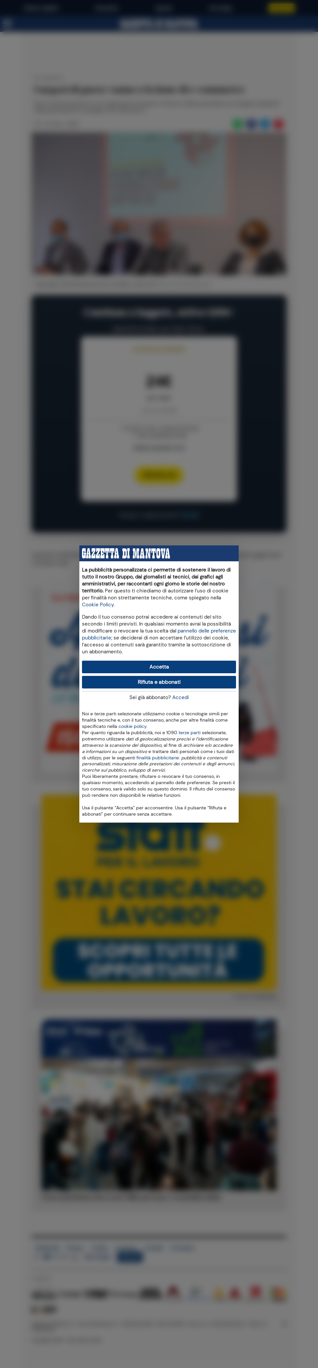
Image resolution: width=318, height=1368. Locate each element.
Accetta (159, 666)
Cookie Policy (98, 604)
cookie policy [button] (132, 726)
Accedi (180, 697)
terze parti (189, 732)
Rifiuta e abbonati (159, 682)
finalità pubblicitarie (157, 757)
